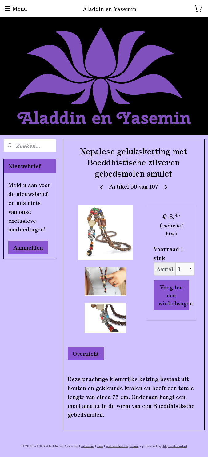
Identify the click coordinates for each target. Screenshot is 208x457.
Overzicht (86, 353)
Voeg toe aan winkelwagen (173, 295)
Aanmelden (28, 247)
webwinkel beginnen (122, 445)
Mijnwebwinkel (175, 445)
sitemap (87, 445)
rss (100, 445)
